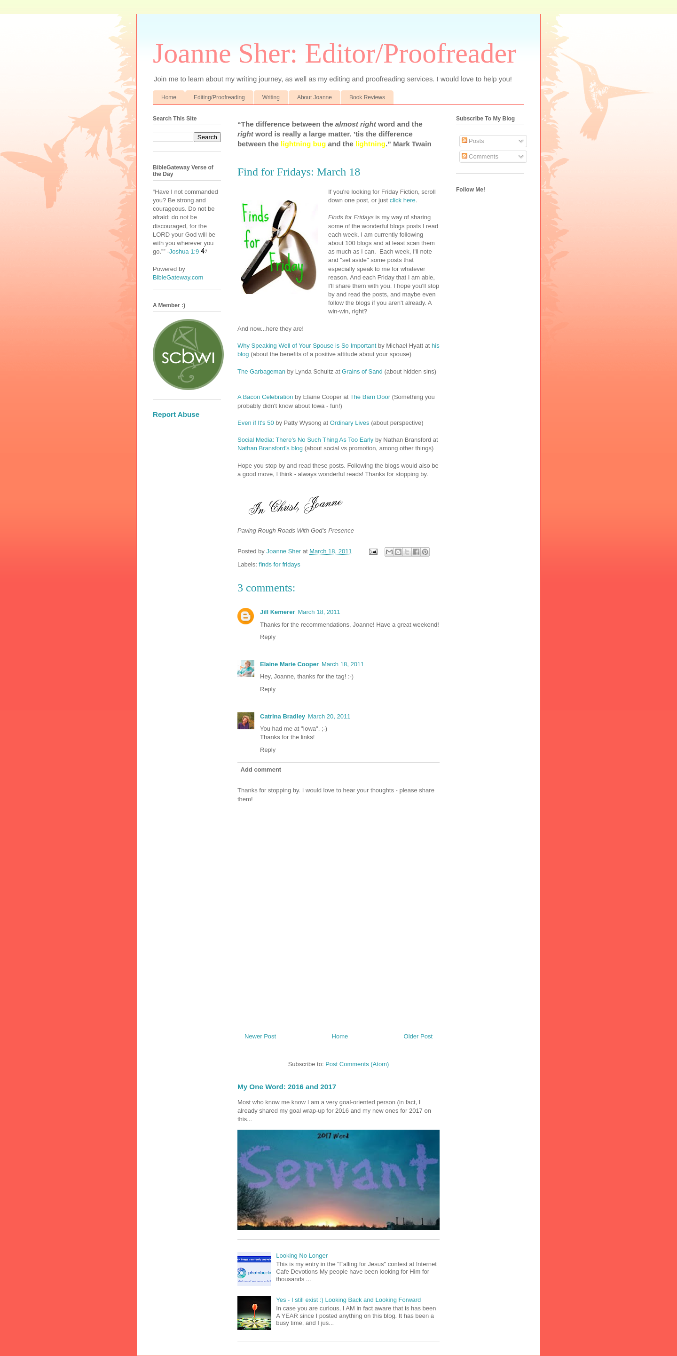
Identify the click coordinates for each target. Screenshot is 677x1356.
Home (168, 97)
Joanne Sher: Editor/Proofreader (334, 53)
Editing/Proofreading (219, 97)
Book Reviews (367, 97)
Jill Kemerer (277, 611)
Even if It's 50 (255, 422)
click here (402, 200)
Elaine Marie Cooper (289, 664)
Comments (480, 156)
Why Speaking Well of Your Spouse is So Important (306, 345)
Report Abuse (176, 414)
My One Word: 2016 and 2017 (286, 1087)
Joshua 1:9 (184, 251)
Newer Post (260, 1036)
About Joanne (314, 97)
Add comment (261, 769)
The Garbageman (261, 371)
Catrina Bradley (282, 716)
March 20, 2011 (329, 716)
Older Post (418, 1036)
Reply (268, 636)
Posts (473, 140)
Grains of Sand (361, 371)
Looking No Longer (302, 1255)
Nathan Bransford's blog (270, 448)
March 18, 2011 (319, 611)
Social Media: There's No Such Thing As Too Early (305, 439)
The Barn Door (370, 396)
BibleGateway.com (178, 277)
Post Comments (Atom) (357, 1064)
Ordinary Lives (350, 422)
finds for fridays (279, 564)
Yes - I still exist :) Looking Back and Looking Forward (348, 1299)
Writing (271, 97)
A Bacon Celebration (265, 396)
